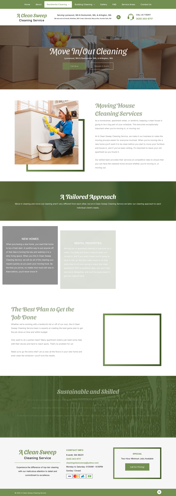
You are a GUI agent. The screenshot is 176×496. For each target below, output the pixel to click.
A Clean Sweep (32, 15)
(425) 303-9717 (144, 18)
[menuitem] (27, 4)
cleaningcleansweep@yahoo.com (82, 463)
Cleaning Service (31, 20)
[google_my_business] (118, 17)
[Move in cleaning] (123, 328)
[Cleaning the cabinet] (46, 132)
